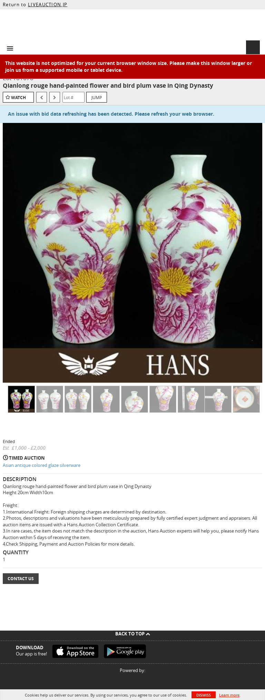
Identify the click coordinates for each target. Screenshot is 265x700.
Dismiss (203, 695)
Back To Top (132, 634)
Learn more (229, 695)
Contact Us (21, 579)
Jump (96, 97)
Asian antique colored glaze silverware (41, 465)
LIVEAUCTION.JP (47, 4)
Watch (18, 97)
